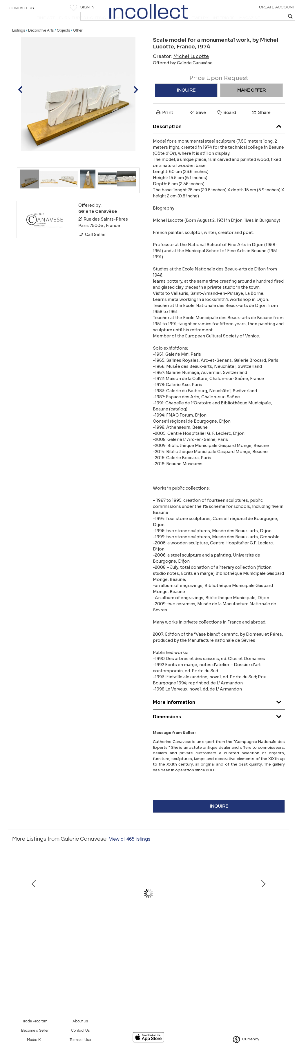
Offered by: (183, 76)
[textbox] (250, 16)
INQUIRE (186, 103)
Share (261, 126)
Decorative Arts (41, 44)
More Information (219, 714)
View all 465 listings (129, 852)
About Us (80, 1021)
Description (219, 139)
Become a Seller (34, 1031)
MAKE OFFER (251, 103)
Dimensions (219, 729)
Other (77, 44)
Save (197, 126)
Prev (16, 913)
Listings (18, 44)
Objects (63, 44)
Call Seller (92, 248)
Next (280, 913)
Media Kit (35, 1040)
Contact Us (21, 10)
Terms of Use (80, 1040)
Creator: (181, 70)
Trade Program (34, 1021)
